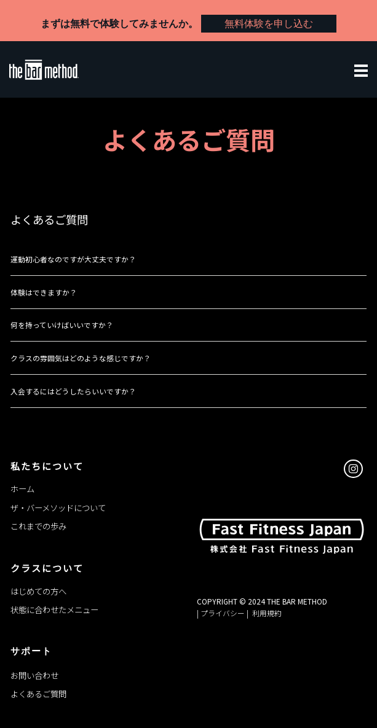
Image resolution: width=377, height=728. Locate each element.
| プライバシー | (223, 613)
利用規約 (266, 613)
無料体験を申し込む (268, 23)
